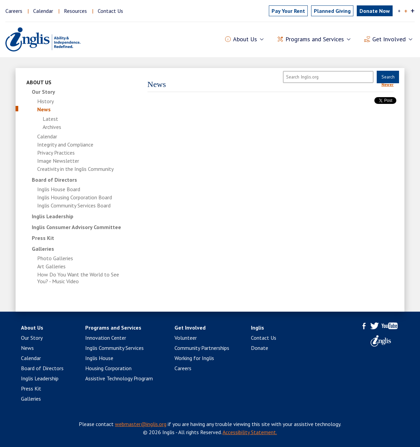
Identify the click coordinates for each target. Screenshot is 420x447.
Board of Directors (54, 179)
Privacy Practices (56, 152)
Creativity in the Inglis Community (75, 168)
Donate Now (374, 10)
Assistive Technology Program (119, 378)
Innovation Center (105, 337)
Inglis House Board (58, 189)
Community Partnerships (201, 347)
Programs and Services (113, 327)
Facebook (364, 325)
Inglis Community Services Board (74, 205)
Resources (75, 10)
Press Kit (43, 237)
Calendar (43, 10)
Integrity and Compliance (65, 144)
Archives (52, 127)
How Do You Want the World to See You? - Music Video (78, 278)
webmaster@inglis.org (140, 424)
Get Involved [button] (389, 39)
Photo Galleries (55, 258)
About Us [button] (245, 39)
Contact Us (110, 10)
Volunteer (185, 337)
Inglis (257, 327)
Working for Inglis (194, 358)
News (44, 109)
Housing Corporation (108, 368)
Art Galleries (51, 266)
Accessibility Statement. (250, 432)
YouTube (389, 325)
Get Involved (190, 327)
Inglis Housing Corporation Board (74, 197)
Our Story (43, 91)
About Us (38, 82)
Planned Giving (332, 10)
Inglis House (99, 358)
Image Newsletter (58, 160)
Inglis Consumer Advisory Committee (76, 227)
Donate (259, 347)
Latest (50, 118)
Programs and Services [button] (315, 39)
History (45, 101)
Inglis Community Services (114, 347)
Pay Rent (288, 10)
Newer (387, 84)
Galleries (43, 248)
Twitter (374, 325)
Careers (13, 10)
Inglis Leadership (52, 216)
